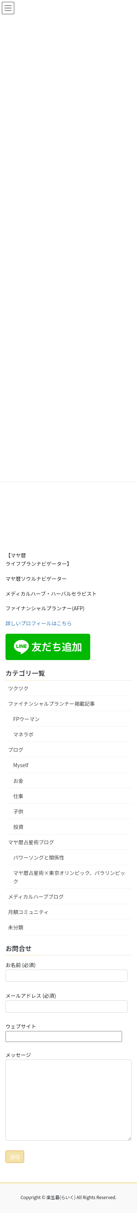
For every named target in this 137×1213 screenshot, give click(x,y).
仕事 (18, 796)
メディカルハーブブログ (36, 896)
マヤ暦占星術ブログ (31, 842)
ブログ (15, 749)
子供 (18, 811)
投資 (18, 826)
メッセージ (68, 1096)
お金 (18, 780)
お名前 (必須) (66, 971)
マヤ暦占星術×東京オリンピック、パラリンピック (69, 877)
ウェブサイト (63, 1031)
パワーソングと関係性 (38, 857)
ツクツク (18, 688)
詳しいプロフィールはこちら (38, 623)
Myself (20, 765)
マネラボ (23, 734)
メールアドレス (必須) (66, 1002)
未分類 (15, 927)
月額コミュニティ (28, 912)
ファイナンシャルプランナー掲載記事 (51, 703)
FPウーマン (26, 719)
